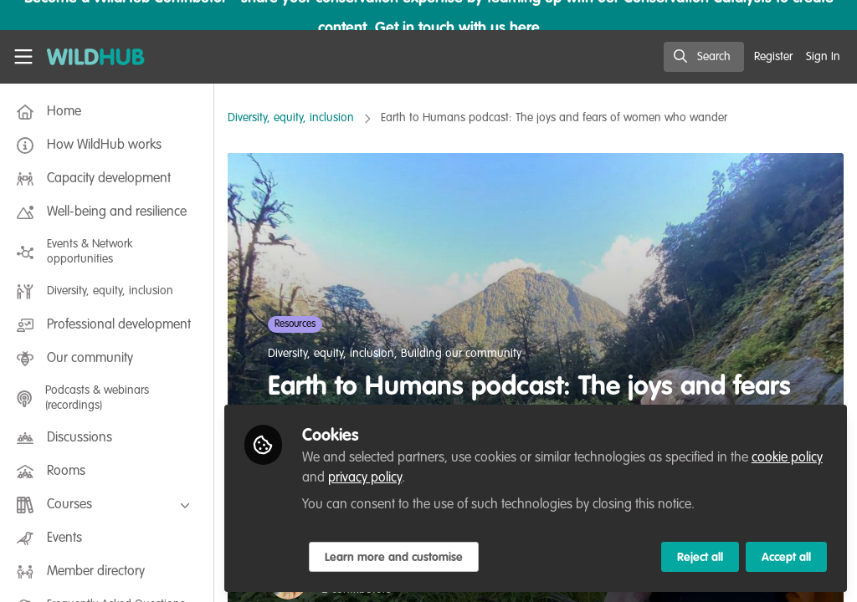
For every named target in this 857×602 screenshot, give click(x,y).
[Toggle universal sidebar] (23, 56)
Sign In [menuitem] (823, 57)
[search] (704, 57)
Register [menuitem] (773, 57)
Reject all (700, 558)
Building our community (461, 354)
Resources (295, 324)
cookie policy (787, 458)
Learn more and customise (394, 558)
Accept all (786, 558)
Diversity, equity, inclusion (291, 118)
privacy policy (365, 478)
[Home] (87, 56)
